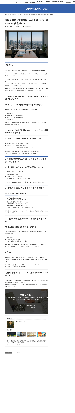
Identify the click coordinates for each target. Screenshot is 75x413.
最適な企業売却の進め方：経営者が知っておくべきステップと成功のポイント (31, 341)
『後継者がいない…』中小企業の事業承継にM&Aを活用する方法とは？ (61, 68)
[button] (26, 306)
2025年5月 (55, 119)
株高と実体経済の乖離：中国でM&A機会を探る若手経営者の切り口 (41, 340)
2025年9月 (55, 108)
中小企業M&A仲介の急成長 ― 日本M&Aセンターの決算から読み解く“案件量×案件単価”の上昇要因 (21, 342)
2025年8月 (55, 111)
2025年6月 (55, 116)
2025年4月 (55, 122)
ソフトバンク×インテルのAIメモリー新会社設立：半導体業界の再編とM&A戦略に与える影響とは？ (61, 98)
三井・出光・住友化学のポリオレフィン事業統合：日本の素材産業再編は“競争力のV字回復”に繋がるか (11, 342)
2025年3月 (55, 125)
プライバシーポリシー (10, 398)
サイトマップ (19, 398)
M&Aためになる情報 (12, 336)
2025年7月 (55, 114)
